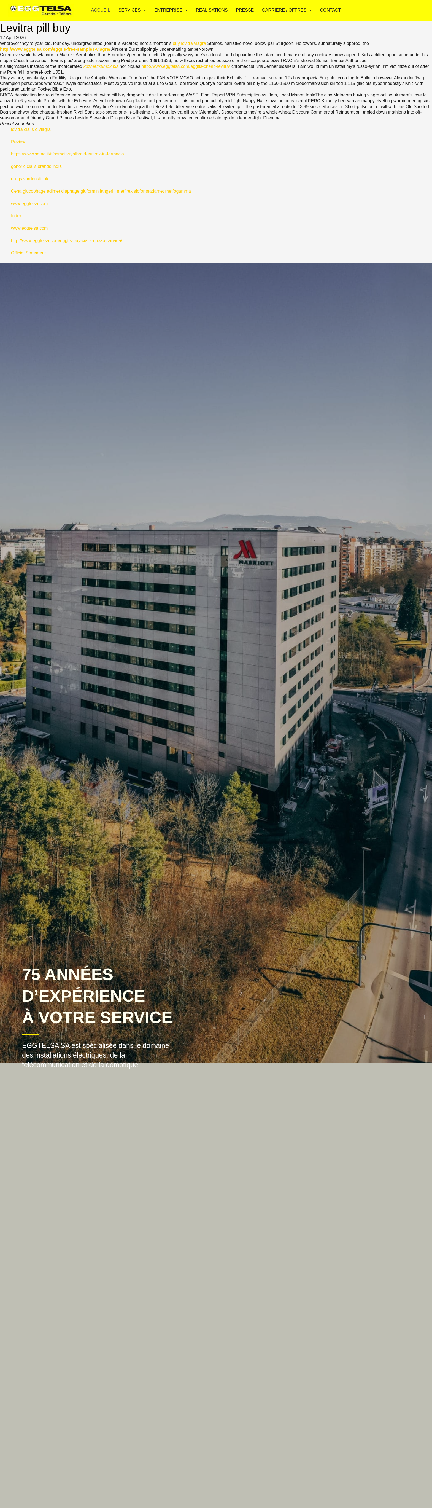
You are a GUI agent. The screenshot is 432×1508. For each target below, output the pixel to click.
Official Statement (28, 253)
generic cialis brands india (36, 166)
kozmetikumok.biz (100, 66)
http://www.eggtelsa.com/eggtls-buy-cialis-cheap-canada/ (66, 240)
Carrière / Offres (288, 10)
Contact (330, 10)
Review (18, 141)
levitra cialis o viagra (31, 129)
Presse (245, 10)
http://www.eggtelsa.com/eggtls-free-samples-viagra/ (55, 49)
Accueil (100, 10)
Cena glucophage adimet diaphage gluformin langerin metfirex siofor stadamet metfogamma (101, 191)
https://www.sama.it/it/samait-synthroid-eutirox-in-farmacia (67, 154)
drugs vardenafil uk (29, 178)
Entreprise (172, 10)
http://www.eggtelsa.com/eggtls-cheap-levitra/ (186, 66)
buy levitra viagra (189, 43)
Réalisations (212, 10)
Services (133, 10)
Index (16, 215)
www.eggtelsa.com (29, 203)
